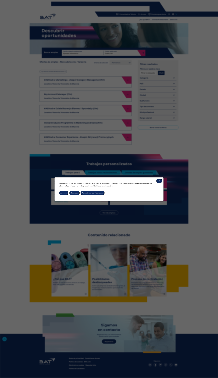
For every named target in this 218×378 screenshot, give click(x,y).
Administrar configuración (92, 193)
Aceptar (64, 193)
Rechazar (74, 193)
